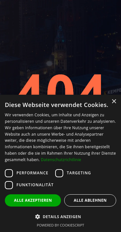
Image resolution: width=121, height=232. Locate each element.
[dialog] (60, 163)
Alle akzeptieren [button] (33, 200)
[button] (60, 216)
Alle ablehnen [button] (90, 200)
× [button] (113, 101)
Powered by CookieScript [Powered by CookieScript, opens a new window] (60, 225)
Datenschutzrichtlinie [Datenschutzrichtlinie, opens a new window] (61, 159)
